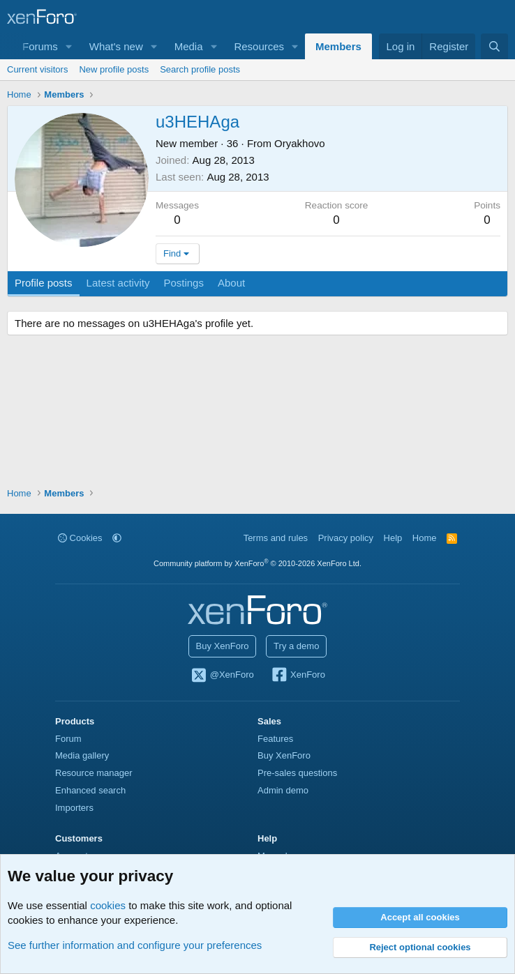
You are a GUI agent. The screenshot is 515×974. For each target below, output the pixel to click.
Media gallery (82, 755)
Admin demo (283, 790)
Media (188, 46)
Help (393, 538)
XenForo (297, 675)
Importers (74, 807)
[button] (69, 46)
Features (275, 738)
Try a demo (296, 646)
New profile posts (114, 69)
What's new (116, 46)
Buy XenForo (222, 646)
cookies (108, 905)
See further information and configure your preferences (135, 945)
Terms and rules (276, 538)
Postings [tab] (183, 283)
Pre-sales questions (297, 773)
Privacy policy (345, 538)
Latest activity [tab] (118, 283)
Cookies (80, 538)
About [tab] (231, 283)
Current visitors (37, 69)
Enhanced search (90, 790)
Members (338, 46)
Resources (259, 46)
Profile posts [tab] (44, 283)
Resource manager (94, 773)
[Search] (494, 46)
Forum (68, 738)
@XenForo (222, 675)
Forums (40, 46)
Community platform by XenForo (257, 563)
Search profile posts (200, 69)
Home (424, 538)
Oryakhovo (299, 143)
